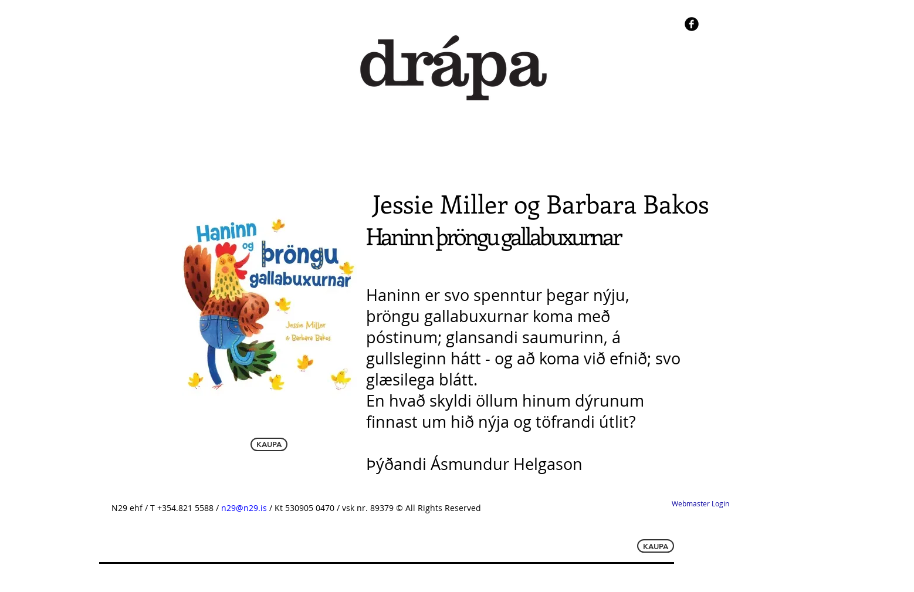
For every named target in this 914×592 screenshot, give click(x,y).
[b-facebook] (692, 24)
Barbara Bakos (627, 203)
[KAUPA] (268, 444)
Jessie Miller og (459, 203)
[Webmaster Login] (700, 504)
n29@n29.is (245, 507)
